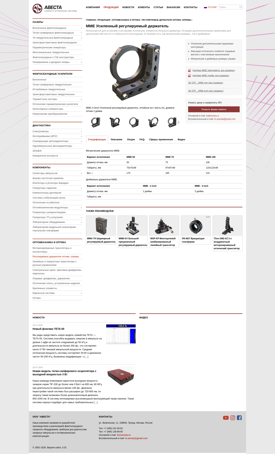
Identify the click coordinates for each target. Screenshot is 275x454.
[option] (134, 77)
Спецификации (97, 139)
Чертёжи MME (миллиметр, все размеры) (213, 70)
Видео (181, 139)
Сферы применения (161, 139)
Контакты (105, 416)
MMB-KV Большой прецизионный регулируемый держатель (133, 241)
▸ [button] (178, 122)
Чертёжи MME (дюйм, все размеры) (210, 75)
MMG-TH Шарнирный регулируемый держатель (101, 240)
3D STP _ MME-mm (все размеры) (205, 82)
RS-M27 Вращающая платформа (193, 240)
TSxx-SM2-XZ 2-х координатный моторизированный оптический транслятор (227, 243)
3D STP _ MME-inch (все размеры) (205, 91)
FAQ (142, 139)
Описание (116, 139)
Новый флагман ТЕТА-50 (48, 328)
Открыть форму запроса (214, 109)
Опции (131, 139)
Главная (91, 20)
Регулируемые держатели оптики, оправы (166, 20)
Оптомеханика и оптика (126, 20)
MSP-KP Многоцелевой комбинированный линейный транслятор (163, 241)
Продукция (104, 20)
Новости (39, 317)
